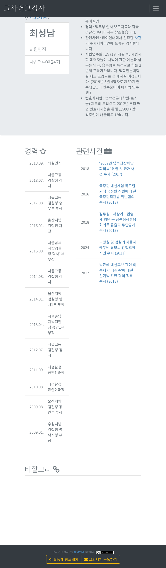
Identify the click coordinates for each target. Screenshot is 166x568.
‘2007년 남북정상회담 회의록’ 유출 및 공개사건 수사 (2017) (116, 168)
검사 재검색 (38, 17)
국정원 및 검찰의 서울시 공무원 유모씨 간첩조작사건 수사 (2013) (117, 247)
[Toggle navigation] (156, 8)
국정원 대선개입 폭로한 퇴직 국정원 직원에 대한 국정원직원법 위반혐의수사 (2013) (117, 194)
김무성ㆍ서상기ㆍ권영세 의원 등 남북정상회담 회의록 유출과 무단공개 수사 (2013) (117, 222)
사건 (137, 37)
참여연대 (79, 552)
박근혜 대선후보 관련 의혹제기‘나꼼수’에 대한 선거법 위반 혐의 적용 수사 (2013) (117, 273)
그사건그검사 (24, 8)
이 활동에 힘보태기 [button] (63, 559)
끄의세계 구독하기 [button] (100, 559)
